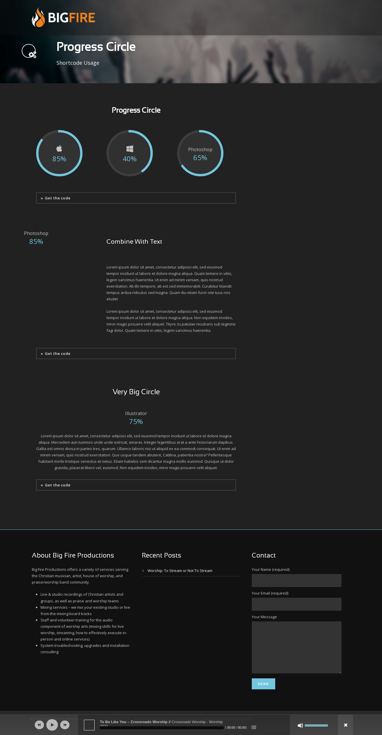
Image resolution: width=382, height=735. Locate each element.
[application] (191, 725)
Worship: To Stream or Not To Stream (180, 570)
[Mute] (300, 725)
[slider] (162, 727)
